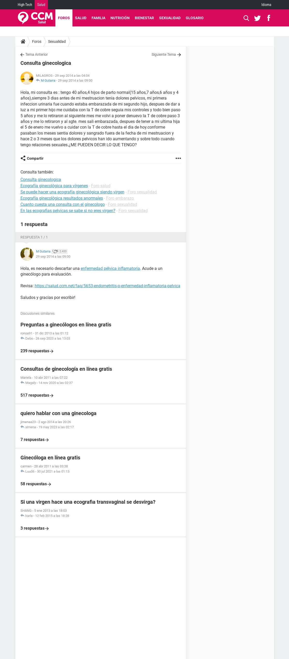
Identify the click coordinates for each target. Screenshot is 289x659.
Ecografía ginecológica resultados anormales (61, 198)
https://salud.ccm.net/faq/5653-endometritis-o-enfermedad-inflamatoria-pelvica (107, 285)
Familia (98, 18)
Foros (64, 18)
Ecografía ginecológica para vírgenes (54, 185)
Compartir (35, 158)
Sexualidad (170, 18)
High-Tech (25, 5)
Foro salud (100, 185)
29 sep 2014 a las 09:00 (75, 80)
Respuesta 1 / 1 (34, 237)
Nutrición (120, 18)
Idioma (266, 5)
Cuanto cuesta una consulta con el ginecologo (62, 204)
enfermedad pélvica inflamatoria (110, 268)
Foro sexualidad (142, 192)
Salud (41, 5)
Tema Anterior (36, 54)
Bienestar (144, 18)
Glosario (195, 18)
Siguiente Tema (164, 54)
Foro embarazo (120, 198)
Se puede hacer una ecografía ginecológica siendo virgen (72, 192)
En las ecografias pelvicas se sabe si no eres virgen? (67, 210)
